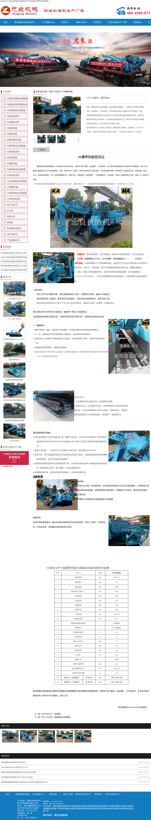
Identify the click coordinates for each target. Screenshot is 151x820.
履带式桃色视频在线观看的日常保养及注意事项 (18, 772)
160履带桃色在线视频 (17, 193)
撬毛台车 (11, 216)
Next (78, 137)
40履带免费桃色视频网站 (17, 99)
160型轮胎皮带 (13, 199)
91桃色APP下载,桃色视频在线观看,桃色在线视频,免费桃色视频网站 (24, 1)
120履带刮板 (12, 187)
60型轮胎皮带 (13, 152)
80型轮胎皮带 (13, 175)
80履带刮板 (12, 163)
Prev (35, 137)
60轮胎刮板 (12, 128)
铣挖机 (10, 222)
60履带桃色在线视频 (16, 146)
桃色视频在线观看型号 (24, 22)
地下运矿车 (12, 205)
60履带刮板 (12, 134)
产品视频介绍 (48, 22)
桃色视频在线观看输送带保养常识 (13, 762)
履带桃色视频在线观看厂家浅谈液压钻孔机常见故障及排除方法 (24, 782)
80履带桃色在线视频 (16, 169)
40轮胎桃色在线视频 (16, 110)
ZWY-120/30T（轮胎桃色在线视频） (56, 717)
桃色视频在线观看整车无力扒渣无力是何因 (17, 777)
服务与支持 (81, 22)
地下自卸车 (12, 234)
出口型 (10, 211)
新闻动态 (138, 22)
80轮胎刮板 (12, 157)
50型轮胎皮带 (13, 116)
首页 (5, 22)
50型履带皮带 (13, 122)
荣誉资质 (97, 22)
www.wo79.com (134, 707)
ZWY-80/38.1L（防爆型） (51, 714)
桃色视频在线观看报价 (42, 691)
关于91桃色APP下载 (12, 29)
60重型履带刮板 (14, 140)
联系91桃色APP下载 (117, 22)
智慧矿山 (65, 22)
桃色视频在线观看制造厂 (88, 691)
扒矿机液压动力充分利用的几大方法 (14, 767)
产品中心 (58, 92)
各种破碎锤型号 (14, 228)
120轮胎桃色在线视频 (17, 181)
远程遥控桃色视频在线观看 (17, 105)
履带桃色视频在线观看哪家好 (65, 691)
